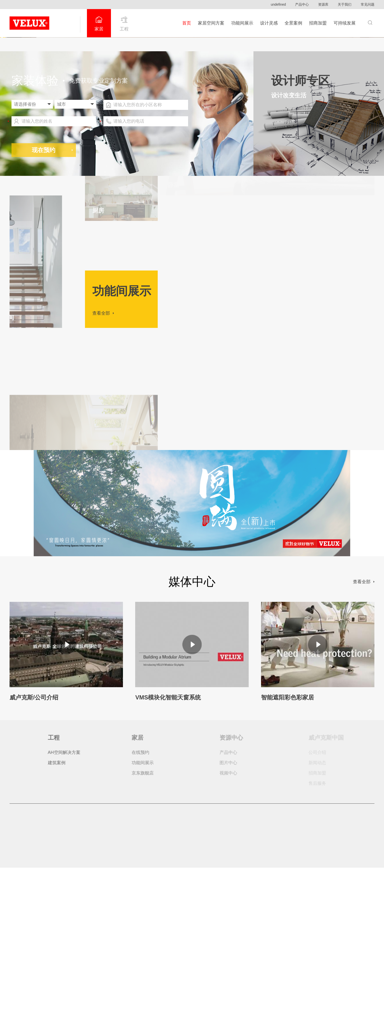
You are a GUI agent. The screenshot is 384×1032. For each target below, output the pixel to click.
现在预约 (43, 314)
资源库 (323, 4)
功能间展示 (242, 23)
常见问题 (367, 4)
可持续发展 (345, 23)
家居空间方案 (211, 23)
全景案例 (293, 23)
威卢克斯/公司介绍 (34, 861)
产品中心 (302, 4)
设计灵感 (269, 23)
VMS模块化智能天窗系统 (168, 861)
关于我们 (344, 4)
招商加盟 (318, 23)
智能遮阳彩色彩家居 (287, 861)
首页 (186, 23)
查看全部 (101, 477)
